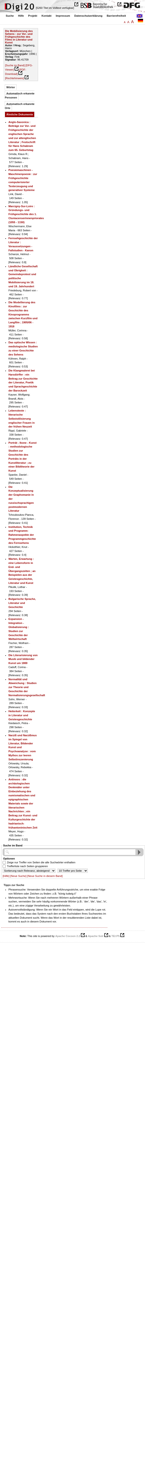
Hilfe (21, 15)
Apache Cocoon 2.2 (67, 936)
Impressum (63, 15)
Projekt (32, 15)
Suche (10, 15)
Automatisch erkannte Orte (19, 106)
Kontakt (46, 15)
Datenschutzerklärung (88, 15)
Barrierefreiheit (116, 15)
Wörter (10, 87)
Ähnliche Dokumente (19, 114)
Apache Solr (96, 936)
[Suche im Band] (15, 65)
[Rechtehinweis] (14, 78)
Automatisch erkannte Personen (19, 95)
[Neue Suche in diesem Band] (45, 876)
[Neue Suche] (18, 876)
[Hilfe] (6, 876)
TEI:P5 (115, 936)
